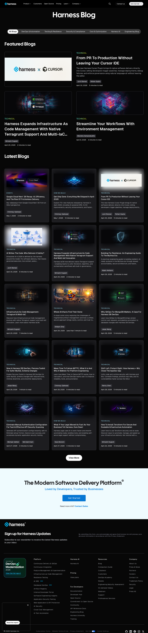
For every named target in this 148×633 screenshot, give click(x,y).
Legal (131, 588)
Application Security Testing (45, 599)
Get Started (74, 498)
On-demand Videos (105, 588)
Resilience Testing (41, 577)
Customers (37, 4)
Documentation (76, 591)
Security (132, 584)
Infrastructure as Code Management (48, 574)
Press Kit (132, 591)
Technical (81, 53)
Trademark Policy (136, 581)
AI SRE (36, 581)
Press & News (134, 567)
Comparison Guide (105, 567)
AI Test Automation (41, 613)
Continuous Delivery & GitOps (45, 563)
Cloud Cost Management (43, 609)
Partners (132, 570)
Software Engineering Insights (45, 596)
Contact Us (133, 577)
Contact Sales (81, 506)
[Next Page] (74, 458)
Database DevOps (41, 585)
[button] (27, 3)
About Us (132, 563)
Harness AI (74, 563)
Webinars (101, 591)
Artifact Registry (40, 589)
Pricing (58, 4)
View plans (74, 577)
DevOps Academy (105, 577)
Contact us (121, 4)
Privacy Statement (77, 631)
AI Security (38, 606)
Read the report (12, 622)
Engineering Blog (76, 612)
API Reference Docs (78, 608)
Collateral (102, 570)
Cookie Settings (103, 631)
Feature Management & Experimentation (49, 570)
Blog (100, 563)
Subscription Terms (43, 631)
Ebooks (101, 581)
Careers (132, 574)
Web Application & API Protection (47, 602)
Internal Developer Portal (44, 592)
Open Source (49, 4)
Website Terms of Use (60, 631)
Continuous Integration (43, 567)
